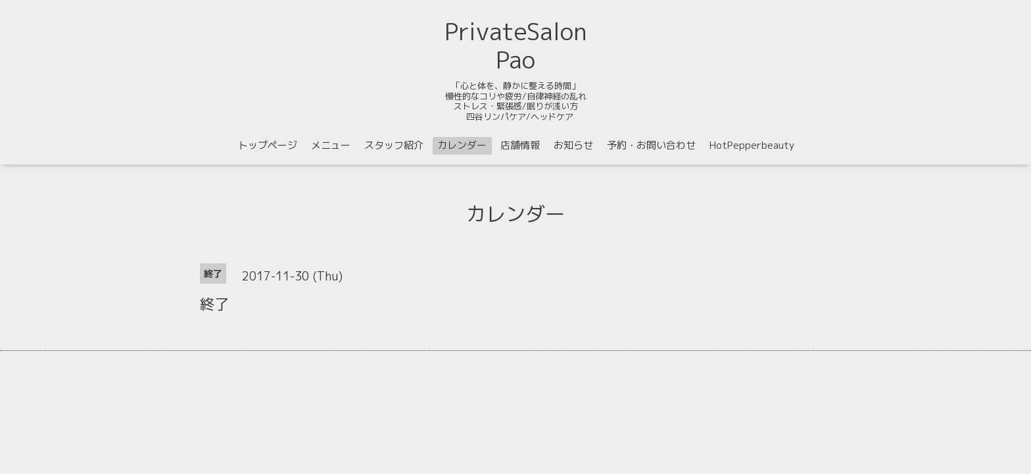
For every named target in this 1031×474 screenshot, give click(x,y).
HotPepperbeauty (751, 145)
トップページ (267, 145)
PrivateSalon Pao (515, 45)
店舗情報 (520, 145)
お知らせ (573, 145)
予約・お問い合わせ (651, 145)
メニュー (330, 145)
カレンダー (462, 145)
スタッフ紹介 (393, 145)
